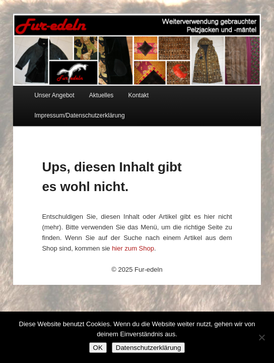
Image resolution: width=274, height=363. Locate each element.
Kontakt (138, 95)
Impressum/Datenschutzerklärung (79, 115)
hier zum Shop (133, 248)
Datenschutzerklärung (148, 347)
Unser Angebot (54, 95)
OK (98, 347)
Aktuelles (101, 95)
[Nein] (261, 337)
